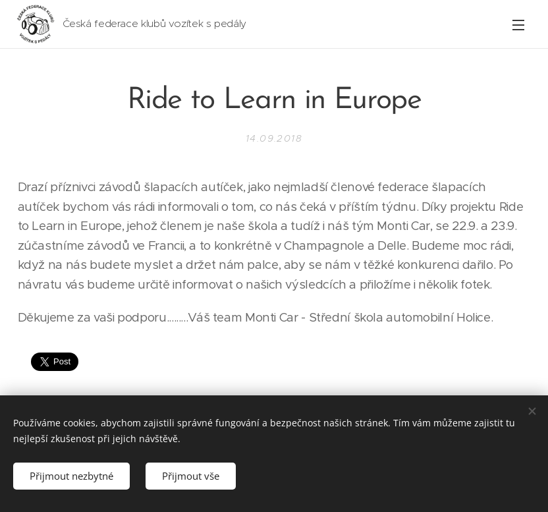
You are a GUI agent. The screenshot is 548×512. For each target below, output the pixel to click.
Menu (518, 25)
